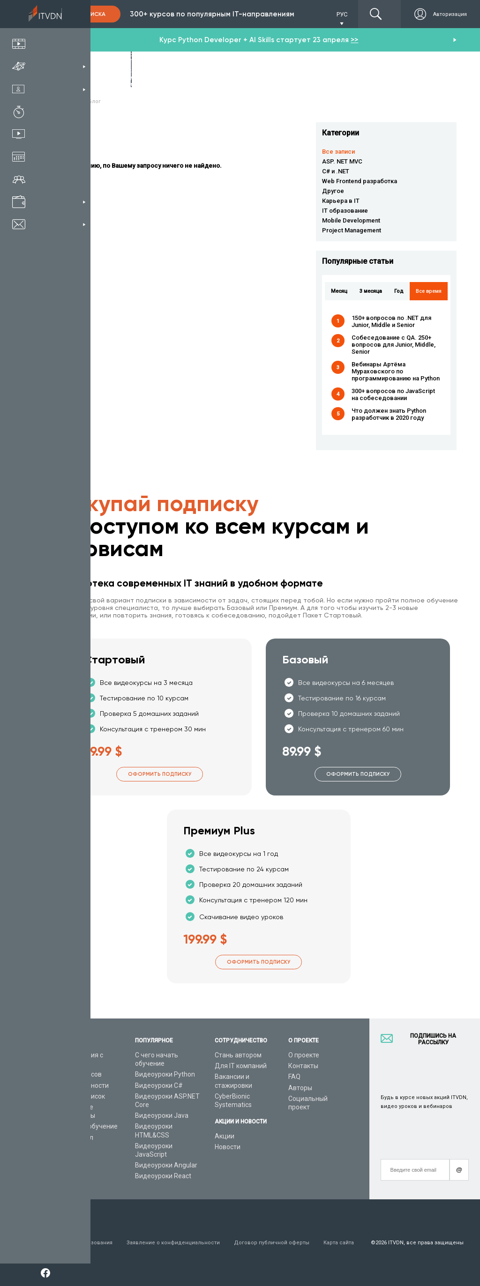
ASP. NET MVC (342, 161)
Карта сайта (338, 1243)
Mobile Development (351, 220)
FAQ (294, 1076)
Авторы (300, 1088)
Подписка (89, 14)
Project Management (351, 230)
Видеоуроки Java (161, 1115)
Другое (333, 190)
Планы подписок (79, 1096)
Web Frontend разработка (359, 181)
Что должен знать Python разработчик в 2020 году (389, 414)
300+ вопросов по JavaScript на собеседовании (393, 394)
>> (354, 40)
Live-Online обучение (86, 1126)
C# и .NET (335, 171)
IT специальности (81, 1085)
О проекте (303, 1055)
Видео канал (73, 1137)
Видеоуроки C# (159, 1085)
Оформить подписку (159, 774)
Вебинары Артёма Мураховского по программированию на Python (396, 371)
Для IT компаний (241, 1066)
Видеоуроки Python (165, 1074)
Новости (227, 1147)
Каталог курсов (78, 1074)
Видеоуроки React (163, 1176)
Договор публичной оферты (271, 1243)
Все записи (338, 151)
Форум (64, 1159)
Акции (224, 1136)
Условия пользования (83, 1243)
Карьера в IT (341, 200)
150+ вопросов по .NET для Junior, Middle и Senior (391, 321)
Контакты (303, 1066)
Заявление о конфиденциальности (173, 1243)
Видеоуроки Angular (166, 1165)
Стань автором (238, 1055)
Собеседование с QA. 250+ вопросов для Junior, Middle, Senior (393, 344)
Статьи (65, 1148)
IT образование (345, 210)
